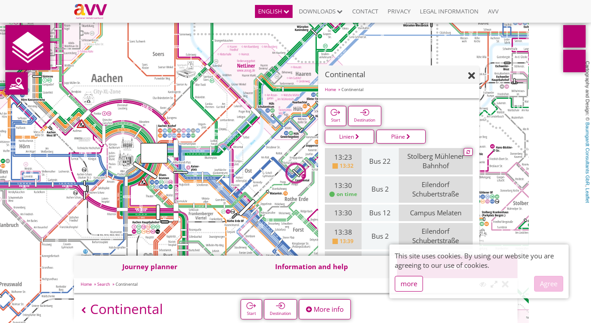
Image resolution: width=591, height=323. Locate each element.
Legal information (449, 11)
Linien (349, 136)
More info (325, 309)
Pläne (400, 136)
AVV (493, 11)
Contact (365, 11)
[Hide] (471, 76)
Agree (548, 283)
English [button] (273, 11)
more (409, 283)
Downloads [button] (321, 11)
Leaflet (587, 195)
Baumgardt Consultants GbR (587, 154)
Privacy (399, 11)
